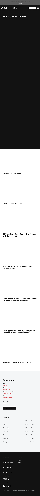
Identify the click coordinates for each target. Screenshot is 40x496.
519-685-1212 (6, 389)
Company (20, 457)
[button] (38, 8)
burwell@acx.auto (7, 397)
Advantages (6, 457)
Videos (4, 465)
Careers (19, 462)
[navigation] (9, 8)
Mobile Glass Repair (8, 462)
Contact (19, 460)
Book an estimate (7, 467)
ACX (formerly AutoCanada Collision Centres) (25, 482)
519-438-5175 (6, 385)
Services (5, 460)
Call (32, 8)
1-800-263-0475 (7, 393)
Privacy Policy (21, 465)
